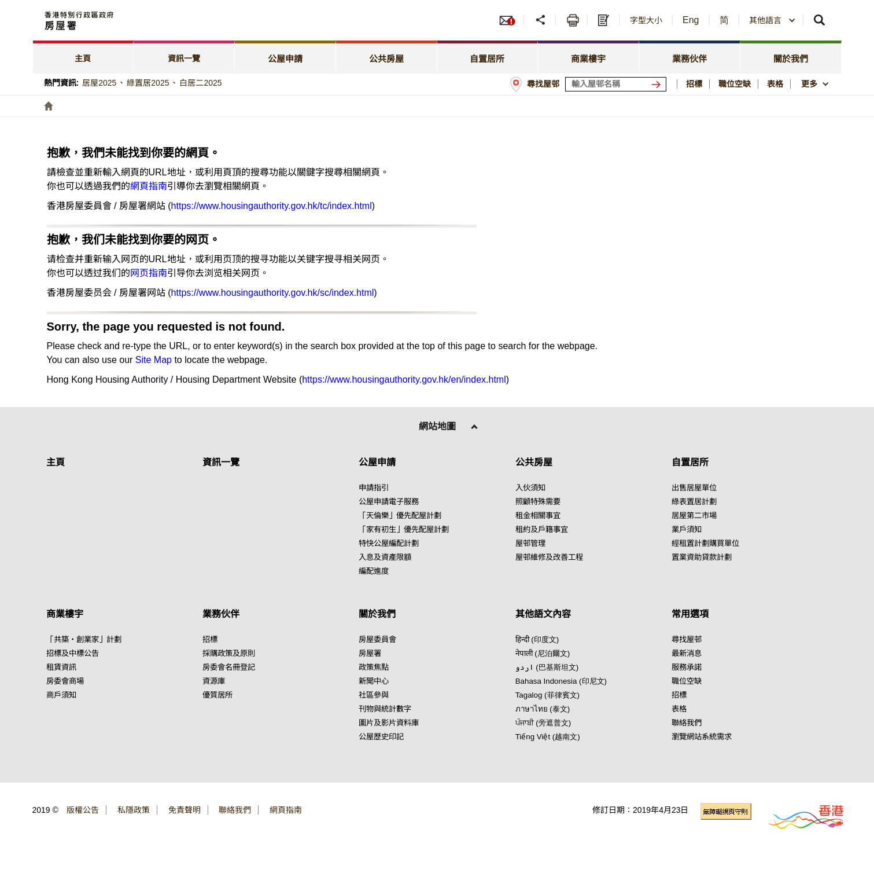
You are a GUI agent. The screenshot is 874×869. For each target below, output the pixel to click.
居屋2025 (99, 82)
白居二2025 (200, 82)
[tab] (83, 57)
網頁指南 (148, 186)
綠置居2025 (148, 82)
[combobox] (772, 20)
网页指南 (148, 273)
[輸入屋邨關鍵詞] (615, 84)
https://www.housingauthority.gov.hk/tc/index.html (271, 206)
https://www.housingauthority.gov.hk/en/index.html (404, 379)
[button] (541, 20)
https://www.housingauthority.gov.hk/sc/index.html (272, 293)
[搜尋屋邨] (658, 84)
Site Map (153, 360)
